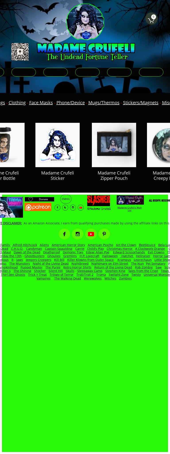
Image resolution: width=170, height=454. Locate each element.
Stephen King (115, 271)
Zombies (125, 278)
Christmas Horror (120, 249)
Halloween (110, 256)
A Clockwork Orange (150, 249)
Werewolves (93, 278)
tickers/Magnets (142, 103)
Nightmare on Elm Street (109, 263)
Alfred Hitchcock (24, 245)
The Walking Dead (67, 278)
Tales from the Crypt (143, 271)
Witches (110, 278)
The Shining (22, 271)
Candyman (34, 249)
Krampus (124, 260)
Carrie (79, 249)
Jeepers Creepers (38, 260)
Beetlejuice (147, 245)
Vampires (43, 278)
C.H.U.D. (17, 249)
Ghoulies (53, 256)
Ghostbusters (34, 256)
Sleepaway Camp (89, 271)
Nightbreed (80, 263)
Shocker (40, 271)
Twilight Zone (119, 274)
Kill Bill (59, 260)
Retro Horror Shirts (77, 267)
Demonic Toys (73, 252)
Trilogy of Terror (61, 274)
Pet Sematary (155, 263)
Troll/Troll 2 (84, 274)
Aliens (44, 245)
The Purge (52, 267)
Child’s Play (95, 249)
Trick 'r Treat (37, 274)
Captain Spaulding (58, 249)
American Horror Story (68, 245)
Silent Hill (56, 271)
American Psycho (100, 245)
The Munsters (19, 263)
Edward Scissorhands (129, 252)
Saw (159, 267)
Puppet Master (31, 267)
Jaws (19, 260)
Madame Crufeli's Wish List (130, 209)
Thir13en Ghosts (13, 274)
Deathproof (51, 252)
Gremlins (70, 256)
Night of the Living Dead (51, 263)
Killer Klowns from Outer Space (90, 260)
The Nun (137, 263)
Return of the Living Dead (113, 267)
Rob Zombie (144, 267)
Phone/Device (70, 103)
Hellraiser (143, 256)
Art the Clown (126, 245)
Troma (101, 274)
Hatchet (128, 256)
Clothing (17, 103)
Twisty (136, 274)
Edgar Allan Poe (97, 252)
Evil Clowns (156, 252)
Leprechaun (143, 260)
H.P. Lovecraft (89, 256)
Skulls (70, 271)
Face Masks (41, 103)
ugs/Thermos (106, 103)
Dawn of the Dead (27, 252)
